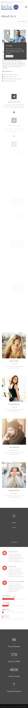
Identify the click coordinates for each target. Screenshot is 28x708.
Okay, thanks (9, 56)
